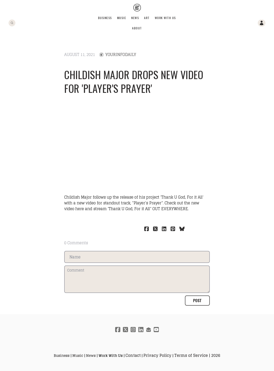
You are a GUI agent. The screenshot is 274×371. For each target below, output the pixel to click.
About (137, 28)
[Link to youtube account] (156, 329)
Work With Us (165, 17)
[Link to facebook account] (117, 329)
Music (121, 17)
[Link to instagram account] (133, 329)
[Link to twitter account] (125, 329)
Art (147, 17)
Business (105, 17)
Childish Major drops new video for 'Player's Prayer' (133, 81)
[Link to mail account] (148, 329)
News (135, 17)
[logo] (137, 7)
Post (197, 300)
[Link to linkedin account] (140, 329)
